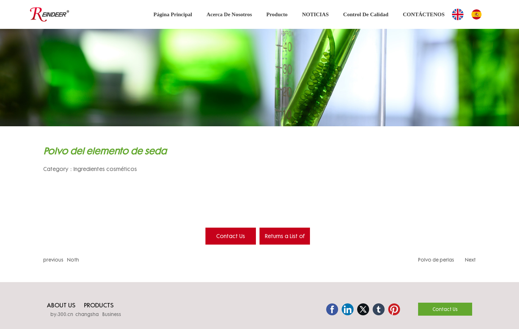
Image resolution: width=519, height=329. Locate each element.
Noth (73, 260)
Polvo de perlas (436, 260)
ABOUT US (61, 305)
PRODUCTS (99, 305)
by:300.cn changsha (74, 314)
